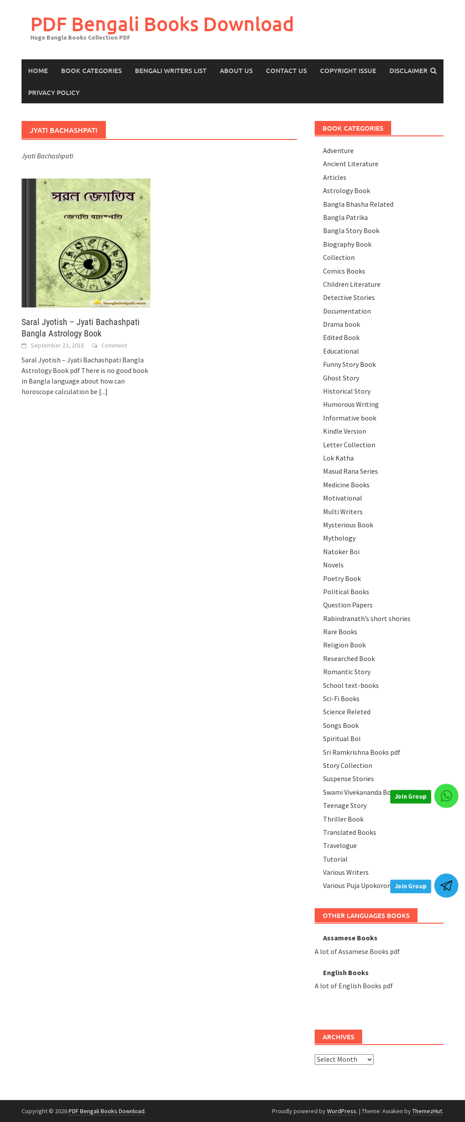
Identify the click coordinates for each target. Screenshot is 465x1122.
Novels (333, 564)
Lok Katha (338, 457)
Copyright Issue (348, 70)
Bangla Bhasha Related (358, 204)
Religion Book (344, 644)
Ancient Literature (350, 163)
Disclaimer (408, 70)
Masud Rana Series (350, 471)
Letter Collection (349, 444)
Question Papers (348, 604)
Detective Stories (349, 297)
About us (236, 70)
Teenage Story (345, 805)
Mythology (339, 538)
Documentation (347, 311)
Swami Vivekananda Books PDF (369, 792)
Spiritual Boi (341, 738)
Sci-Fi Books (341, 698)
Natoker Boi (341, 551)
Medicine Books (346, 484)
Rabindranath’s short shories (367, 618)
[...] (103, 391)
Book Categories (91, 70)
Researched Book (349, 658)
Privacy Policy (54, 92)
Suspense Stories (348, 778)
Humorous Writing (351, 404)
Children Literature (352, 284)
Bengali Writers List (171, 70)
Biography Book (347, 244)
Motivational (342, 497)
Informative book (349, 417)
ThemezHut (427, 1111)
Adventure (338, 150)
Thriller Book (343, 819)
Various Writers (346, 872)
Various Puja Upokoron (357, 885)
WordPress (341, 1111)
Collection (339, 257)
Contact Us (286, 70)
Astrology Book (346, 190)
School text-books (351, 685)
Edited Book (341, 337)
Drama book (341, 324)
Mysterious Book (348, 524)
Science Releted (347, 711)
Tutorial (335, 859)
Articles (334, 177)
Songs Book (341, 725)
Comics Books (344, 271)
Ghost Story (341, 377)
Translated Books (349, 832)
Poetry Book (342, 578)
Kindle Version (344, 431)
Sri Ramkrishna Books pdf (361, 752)
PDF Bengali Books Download (162, 23)
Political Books (346, 591)
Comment (114, 345)
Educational (341, 351)
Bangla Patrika (345, 217)
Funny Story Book (349, 364)
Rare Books (340, 631)
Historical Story (347, 391)
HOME (38, 70)
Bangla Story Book (351, 230)
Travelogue (340, 845)
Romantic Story (347, 671)
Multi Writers (343, 511)
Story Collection (347, 765)
